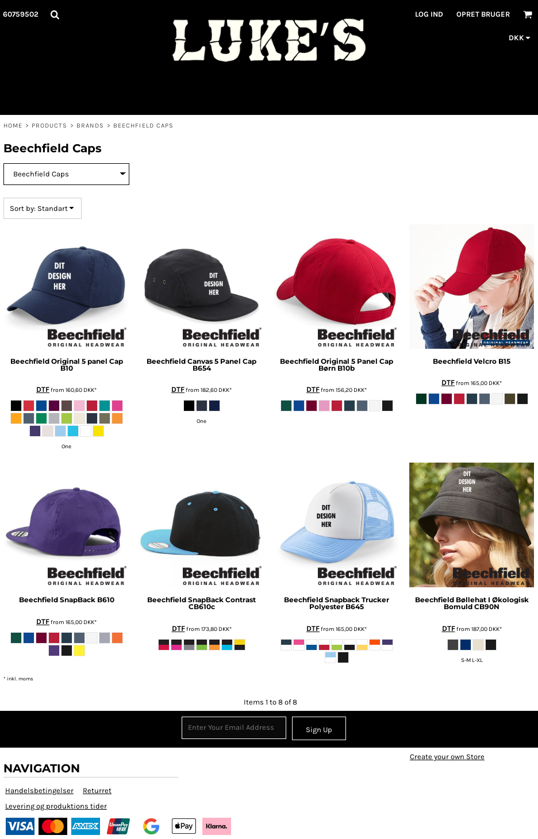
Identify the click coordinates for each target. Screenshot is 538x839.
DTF (42, 389)
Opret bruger (483, 14)
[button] (54, 14)
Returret (97, 790)
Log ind (429, 14)
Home (12, 125)
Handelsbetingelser (39, 790)
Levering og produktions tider (56, 806)
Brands (90, 125)
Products (50, 125)
